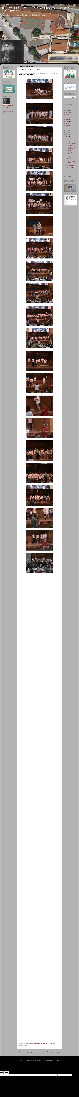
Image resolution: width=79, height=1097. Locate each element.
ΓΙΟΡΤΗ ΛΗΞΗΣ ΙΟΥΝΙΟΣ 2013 (71, 149)
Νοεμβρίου (70, 141)
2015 (67, 132)
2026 (67, 108)
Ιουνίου (69, 167)
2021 (67, 119)
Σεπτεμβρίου (70, 145)
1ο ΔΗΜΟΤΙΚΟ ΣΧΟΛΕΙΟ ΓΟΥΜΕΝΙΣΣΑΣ (9, 107)
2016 (67, 130)
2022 (67, 117)
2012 (67, 174)
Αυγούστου (70, 165)
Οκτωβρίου (70, 143)
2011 (67, 176)
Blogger (57, 1060)
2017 (67, 128)
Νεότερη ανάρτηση (25, 1052)
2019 (67, 123)
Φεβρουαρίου (70, 170)
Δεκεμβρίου (70, 138)
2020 (67, 121)
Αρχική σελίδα (38, 1052)
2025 (67, 110)
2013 (67, 136)
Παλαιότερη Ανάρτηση (53, 1052)
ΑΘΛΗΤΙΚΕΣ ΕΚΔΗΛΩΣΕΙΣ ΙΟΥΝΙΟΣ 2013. (71, 154)
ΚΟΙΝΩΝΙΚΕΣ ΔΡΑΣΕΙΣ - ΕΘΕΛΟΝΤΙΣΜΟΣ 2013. (71, 160)
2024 (67, 112)
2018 (67, 125)
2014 (67, 134)
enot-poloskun (47, 1060)
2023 (67, 114)
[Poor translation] (6, 1072)
